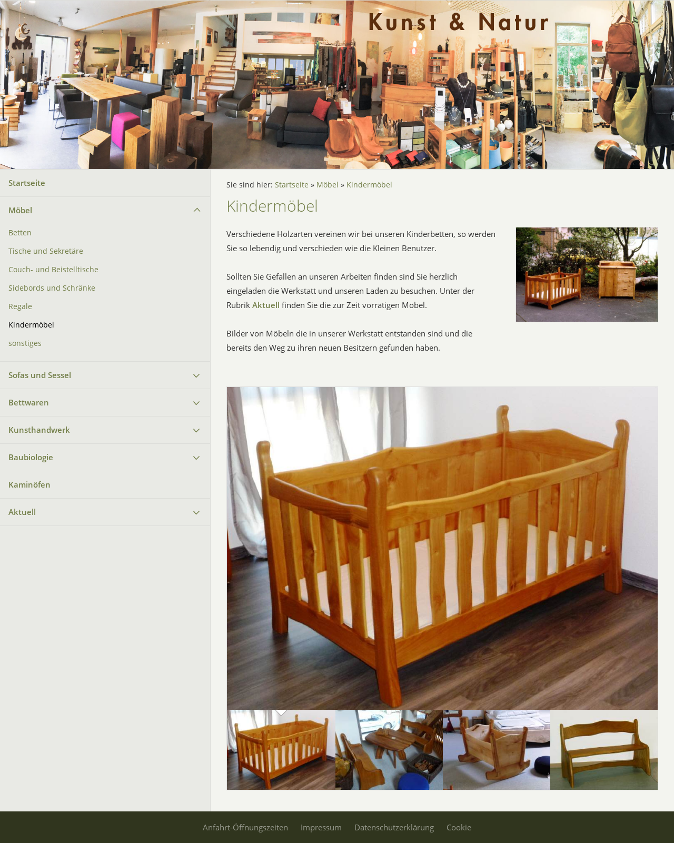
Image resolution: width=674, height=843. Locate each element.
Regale (20, 306)
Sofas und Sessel (39, 375)
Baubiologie (30, 457)
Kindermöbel (31, 325)
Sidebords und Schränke (51, 288)
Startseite (26, 182)
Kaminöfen (29, 484)
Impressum (321, 827)
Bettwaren (28, 402)
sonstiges (25, 343)
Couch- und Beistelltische (53, 269)
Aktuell (22, 512)
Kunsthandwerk (39, 429)
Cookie (459, 827)
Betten (20, 232)
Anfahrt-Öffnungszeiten (245, 827)
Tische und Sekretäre (45, 251)
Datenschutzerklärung (394, 827)
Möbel (20, 210)
